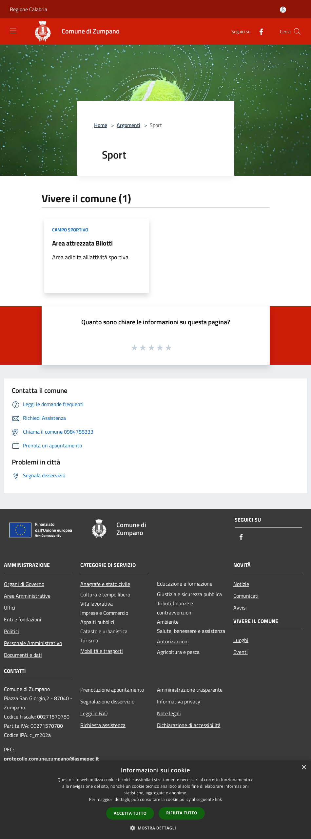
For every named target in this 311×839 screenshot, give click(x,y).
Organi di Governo (24, 584)
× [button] (303, 767)
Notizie (241, 584)
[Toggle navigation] (13, 31)
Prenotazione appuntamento (112, 690)
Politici (11, 631)
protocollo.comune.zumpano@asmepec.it (51, 759)
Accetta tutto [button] (130, 813)
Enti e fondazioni (22, 619)
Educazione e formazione (184, 584)
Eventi (240, 652)
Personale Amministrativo (33, 643)
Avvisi (240, 608)
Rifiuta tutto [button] (181, 813)
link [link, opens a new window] (218, 799)
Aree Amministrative (27, 596)
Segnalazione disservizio (107, 701)
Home (100, 125)
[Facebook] (258, 31)
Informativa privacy (178, 701)
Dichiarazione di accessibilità (189, 725)
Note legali (169, 713)
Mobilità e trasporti (101, 651)
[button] (155, 828)
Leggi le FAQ (94, 713)
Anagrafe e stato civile (105, 584)
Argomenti (128, 125)
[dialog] (155, 800)
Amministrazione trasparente (190, 690)
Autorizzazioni (173, 641)
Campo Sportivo (70, 229)
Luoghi (240, 640)
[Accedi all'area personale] (283, 10)
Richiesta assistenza (103, 725)
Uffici (9, 608)
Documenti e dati (23, 655)
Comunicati (246, 596)
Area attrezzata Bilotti (82, 243)
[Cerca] (297, 31)
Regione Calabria (28, 9)
